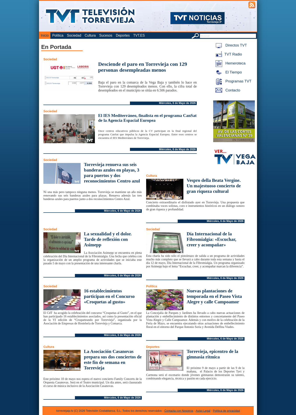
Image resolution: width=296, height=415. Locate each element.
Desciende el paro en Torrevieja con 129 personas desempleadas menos (142, 67)
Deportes (123, 35)
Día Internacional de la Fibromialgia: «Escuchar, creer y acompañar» (211, 239)
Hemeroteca (230, 63)
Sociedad (74, 35)
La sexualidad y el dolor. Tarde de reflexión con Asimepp (108, 239)
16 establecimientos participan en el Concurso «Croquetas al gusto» (109, 296)
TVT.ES (139, 35)
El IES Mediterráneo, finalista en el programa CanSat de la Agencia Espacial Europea (147, 118)
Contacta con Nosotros (178, 410)
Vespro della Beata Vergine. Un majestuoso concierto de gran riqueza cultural (214, 186)
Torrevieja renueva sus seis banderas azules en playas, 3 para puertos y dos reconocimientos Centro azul (112, 173)
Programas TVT (233, 81)
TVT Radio (228, 54)
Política (57, 35)
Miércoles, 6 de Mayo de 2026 (177, 103)
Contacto (227, 90)
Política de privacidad (226, 410)
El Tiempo (228, 72)
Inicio (45, 35)
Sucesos (105, 35)
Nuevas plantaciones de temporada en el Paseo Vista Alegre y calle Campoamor (214, 296)
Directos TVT (230, 45)
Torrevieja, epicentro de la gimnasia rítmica (212, 354)
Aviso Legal (203, 410)
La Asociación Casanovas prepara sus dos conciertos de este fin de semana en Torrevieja (113, 359)
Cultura (90, 35)
